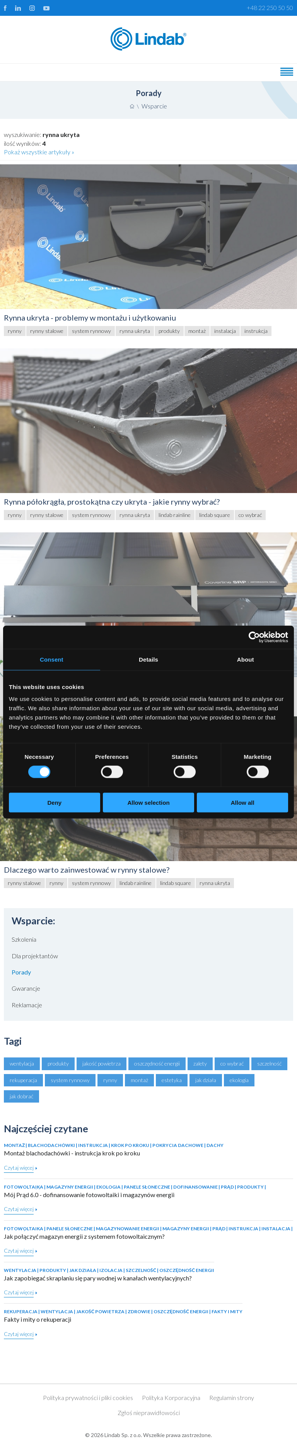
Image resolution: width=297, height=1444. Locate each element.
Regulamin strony (231, 1397)
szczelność (269, 1063)
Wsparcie (154, 106)
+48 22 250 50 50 (270, 7)
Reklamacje (27, 1004)
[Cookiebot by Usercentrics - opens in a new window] (254, 637)
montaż (139, 1080)
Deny (54, 802)
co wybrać (232, 1063)
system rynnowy (70, 1080)
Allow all (242, 802)
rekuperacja (23, 1080)
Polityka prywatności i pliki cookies (88, 1397)
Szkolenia (24, 939)
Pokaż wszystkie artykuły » (39, 151)
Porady (21, 972)
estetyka (172, 1080)
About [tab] (245, 659)
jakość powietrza (101, 1063)
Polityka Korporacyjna (171, 1397)
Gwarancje (26, 988)
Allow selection (148, 802)
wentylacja (22, 1063)
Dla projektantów (35, 955)
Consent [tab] (51, 659)
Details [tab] (148, 659)
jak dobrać (21, 1096)
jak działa (205, 1080)
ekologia (239, 1080)
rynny (110, 1080)
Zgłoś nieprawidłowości (149, 1412)
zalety (200, 1063)
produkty (58, 1063)
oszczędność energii (157, 1063)
